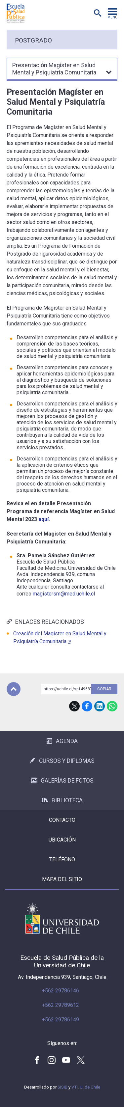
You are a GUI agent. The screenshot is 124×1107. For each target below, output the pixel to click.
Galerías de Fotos (62, 780)
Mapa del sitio (62, 879)
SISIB (62, 1087)
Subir (14, 689)
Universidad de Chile (62, 918)
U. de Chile (90, 1087)
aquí (43, 519)
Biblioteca (62, 800)
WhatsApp (112, 706)
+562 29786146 (60, 990)
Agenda (62, 741)
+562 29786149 (60, 1019)
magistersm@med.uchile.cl (64, 594)
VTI (74, 1087)
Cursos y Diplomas (62, 761)
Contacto (62, 820)
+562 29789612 (60, 1005)
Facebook (87, 706)
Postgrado (33, 40)
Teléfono (62, 859)
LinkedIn (100, 706)
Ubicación (62, 840)
